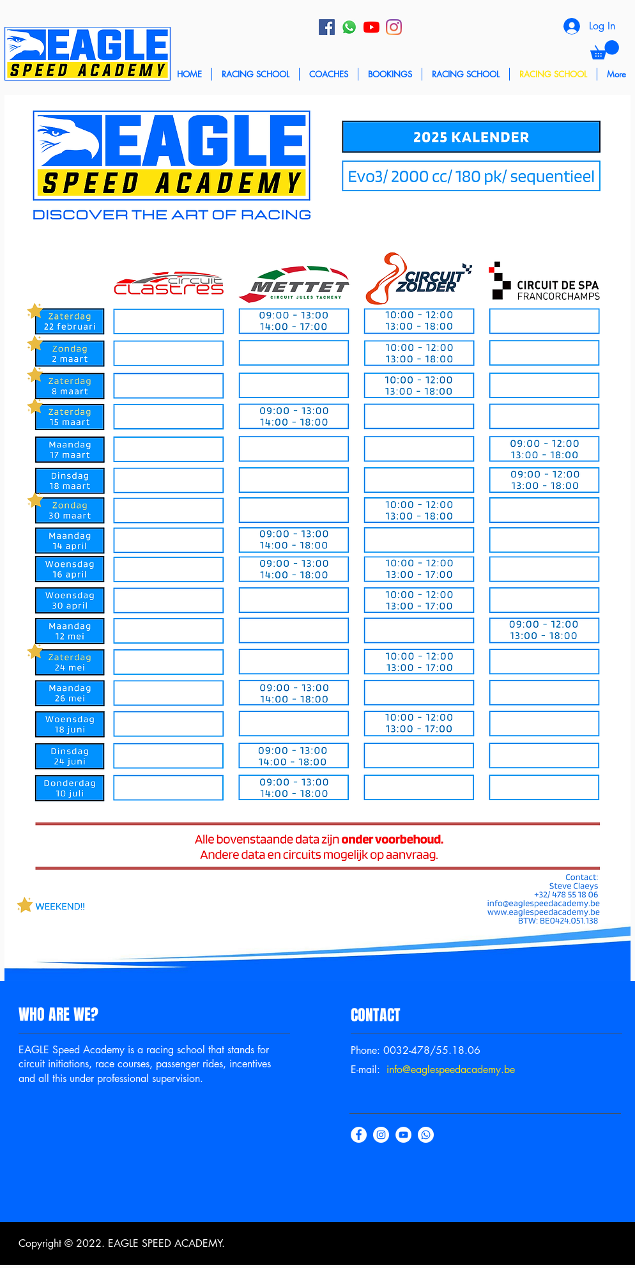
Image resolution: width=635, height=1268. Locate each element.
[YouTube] (371, 27)
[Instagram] (394, 27)
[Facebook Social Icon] (327, 27)
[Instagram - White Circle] (381, 1135)
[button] (604, 49)
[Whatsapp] (349, 27)
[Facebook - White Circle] (359, 1135)
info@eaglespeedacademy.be (450, 1069)
